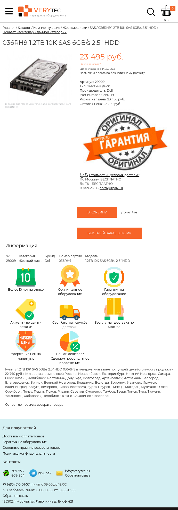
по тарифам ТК (111, 188)
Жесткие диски (75, 28)
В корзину (97, 212)
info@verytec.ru (77, 471)
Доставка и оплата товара (24, 436)
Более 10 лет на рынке (26, 279)
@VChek (44, 473)
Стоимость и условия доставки (114, 175)
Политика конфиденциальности (29, 453)
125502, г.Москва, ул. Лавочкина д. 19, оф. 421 (38, 501)
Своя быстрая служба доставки (69, 317)
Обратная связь (77, 475)
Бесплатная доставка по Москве (114, 313)
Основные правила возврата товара (34, 405)
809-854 (18, 475)
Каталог (24, 28)
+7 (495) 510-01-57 (16, 484)
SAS (93, 28)
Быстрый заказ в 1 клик (109, 233)
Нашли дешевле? (90, 64)
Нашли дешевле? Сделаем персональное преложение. (70, 348)
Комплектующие (46, 28)
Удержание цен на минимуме (26, 345)
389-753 (17, 471)
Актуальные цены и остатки (26, 314)
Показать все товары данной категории (35, 32)
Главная (9, 28)
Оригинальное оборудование (70, 280)
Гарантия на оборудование (114, 281)
